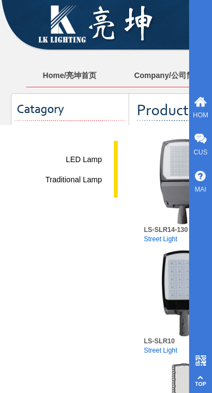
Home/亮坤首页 (70, 75)
